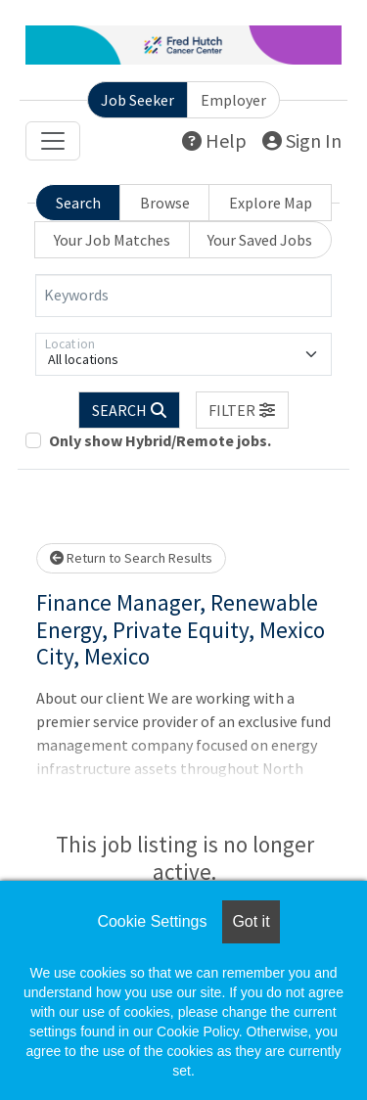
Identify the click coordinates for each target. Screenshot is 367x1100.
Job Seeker (137, 100)
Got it (250, 921)
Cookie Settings (151, 921)
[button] (243, 410)
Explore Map (270, 202)
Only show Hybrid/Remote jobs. (160, 440)
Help (214, 140)
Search (78, 202)
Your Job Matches (112, 240)
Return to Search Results (131, 558)
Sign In (302, 140)
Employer (233, 100)
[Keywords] (183, 295)
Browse (165, 202)
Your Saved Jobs (259, 240)
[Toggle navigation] (52, 140)
